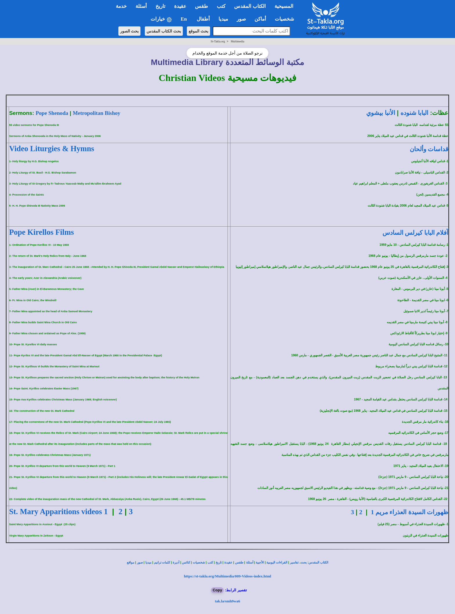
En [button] (184, 19)
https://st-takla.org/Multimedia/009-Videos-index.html (227, 576)
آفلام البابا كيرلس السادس (415, 232)
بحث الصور (129, 31)
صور (140, 562)
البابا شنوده (414, 112)
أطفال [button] (203, 19)
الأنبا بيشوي (380, 112)
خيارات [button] (161, 19)
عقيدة (228, 562)
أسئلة (249, 562)
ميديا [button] (223, 19)
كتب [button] (221, 6)
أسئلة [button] (141, 6)
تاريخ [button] (160, 6)
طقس (239, 562)
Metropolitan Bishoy (96, 113)
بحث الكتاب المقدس (164, 31)
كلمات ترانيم (162, 562)
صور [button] (241, 19)
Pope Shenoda (52, 113)
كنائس (186, 562)
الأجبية (260, 562)
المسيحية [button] (284, 6)
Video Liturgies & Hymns (51, 148)
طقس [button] (201, 6)
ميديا (148, 562)
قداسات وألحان (429, 149)
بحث (304, 562)
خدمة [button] (121, 6)
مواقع (130, 562)
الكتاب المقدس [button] (250, 6)
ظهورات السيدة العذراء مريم (409, 512)
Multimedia (237, 41)
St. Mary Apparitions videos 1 (58, 511)
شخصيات (199, 562)
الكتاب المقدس (318, 562)
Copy (217, 590)
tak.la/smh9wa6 (227, 601)
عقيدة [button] (180, 6)
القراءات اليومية (276, 562)
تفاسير (294, 562)
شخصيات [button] (286, 19)
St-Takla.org (218, 41)
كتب (210, 562)
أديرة (176, 562)
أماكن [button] (260, 19)
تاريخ (219, 562)
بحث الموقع (198, 31)
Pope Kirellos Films (41, 232)
